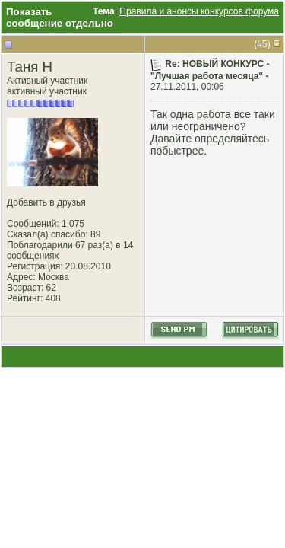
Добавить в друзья (46, 202)
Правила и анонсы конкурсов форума (199, 11)
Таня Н (29, 67)
